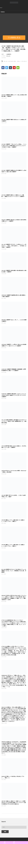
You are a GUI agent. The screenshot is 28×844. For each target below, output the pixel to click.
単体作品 (12, 61)
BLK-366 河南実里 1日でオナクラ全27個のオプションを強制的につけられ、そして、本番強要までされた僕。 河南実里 (13, 571)
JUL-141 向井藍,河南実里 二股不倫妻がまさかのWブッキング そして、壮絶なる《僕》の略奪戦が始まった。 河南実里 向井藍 (13, 421)
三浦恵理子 (8, 54)
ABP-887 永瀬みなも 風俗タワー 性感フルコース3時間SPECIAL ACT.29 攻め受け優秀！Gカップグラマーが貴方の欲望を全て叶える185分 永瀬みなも (13, 803)
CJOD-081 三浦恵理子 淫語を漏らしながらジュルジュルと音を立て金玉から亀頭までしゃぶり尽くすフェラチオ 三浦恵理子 (13, 395)
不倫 (4, 61)
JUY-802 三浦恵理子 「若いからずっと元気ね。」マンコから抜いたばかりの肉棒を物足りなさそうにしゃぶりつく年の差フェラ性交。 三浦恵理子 (13, 146)
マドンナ (8, 55)
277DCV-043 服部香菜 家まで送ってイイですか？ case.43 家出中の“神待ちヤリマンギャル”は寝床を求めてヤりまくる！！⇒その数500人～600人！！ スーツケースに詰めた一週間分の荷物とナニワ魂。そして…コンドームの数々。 (13, 623)
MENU (3, 11)
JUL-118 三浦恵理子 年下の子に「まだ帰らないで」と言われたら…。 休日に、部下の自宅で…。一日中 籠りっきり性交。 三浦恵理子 (13, 246)
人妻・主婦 (8, 61)
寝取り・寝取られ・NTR (18, 61)
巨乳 (24, 61)
